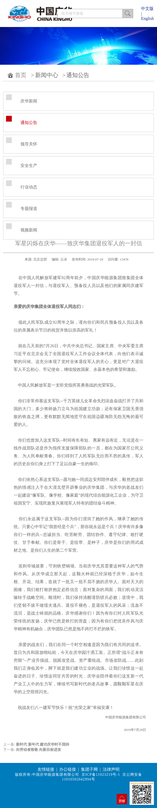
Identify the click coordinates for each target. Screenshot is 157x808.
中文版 (147, 8)
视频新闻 (28, 230)
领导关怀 (28, 144)
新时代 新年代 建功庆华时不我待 (42, 744)
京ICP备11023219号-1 (101, 775)
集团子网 (89, 769)
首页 (20, 75)
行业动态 (28, 187)
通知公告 (77, 75)
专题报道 (28, 208)
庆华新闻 (28, 101)
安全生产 (28, 165)
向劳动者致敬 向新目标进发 (38, 750)
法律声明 (111, 769)
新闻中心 (46, 75)
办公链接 (67, 769)
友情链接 (45, 769)
